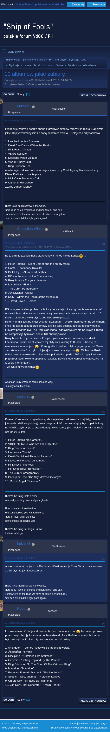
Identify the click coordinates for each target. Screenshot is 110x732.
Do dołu (9, 94)
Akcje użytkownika (93, 95)
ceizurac (23, 397)
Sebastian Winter (30, 229)
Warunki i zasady (86, 723)
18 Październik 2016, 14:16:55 (20, 120)
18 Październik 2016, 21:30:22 (20, 558)
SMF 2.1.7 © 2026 (11, 723)
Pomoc (73, 723)
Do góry (9, 700)
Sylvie (59, 65)
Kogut (21, 608)
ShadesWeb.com (29, 727)
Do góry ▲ (102, 723)
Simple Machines (29, 723)
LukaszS (24, 106)
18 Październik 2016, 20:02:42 (20, 243)
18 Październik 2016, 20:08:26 (20, 411)
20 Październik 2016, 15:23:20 (20, 623)
